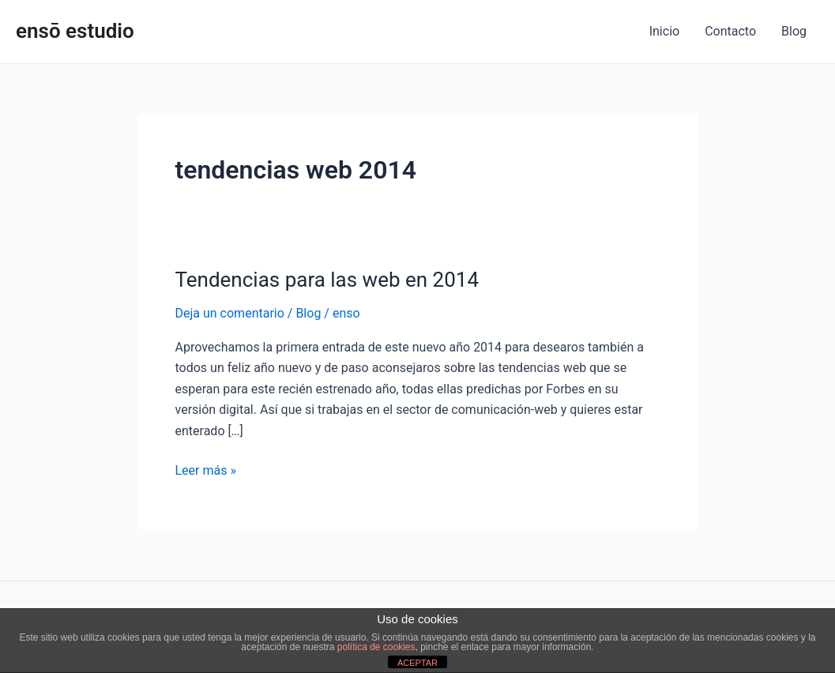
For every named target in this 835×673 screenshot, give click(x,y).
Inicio (664, 31)
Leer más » (205, 469)
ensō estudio (75, 31)
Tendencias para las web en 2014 (327, 279)
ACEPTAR (417, 662)
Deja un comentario (229, 313)
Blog (794, 31)
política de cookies (376, 646)
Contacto (730, 31)
